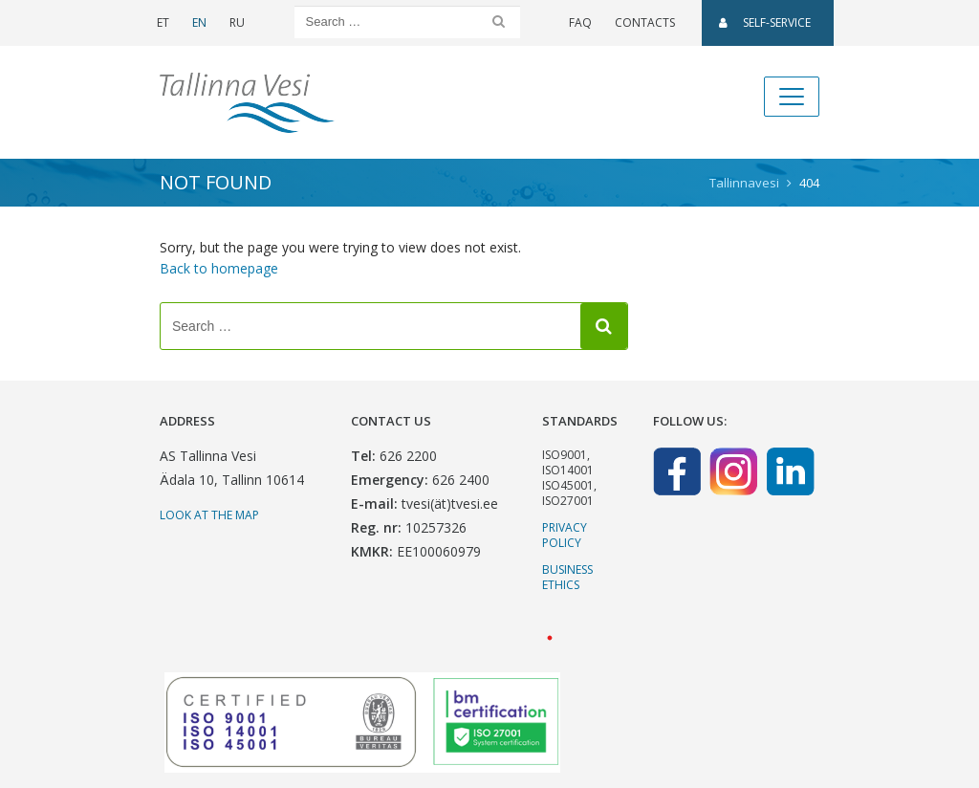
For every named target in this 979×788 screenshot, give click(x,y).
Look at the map (209, 515)
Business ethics (567, 577)
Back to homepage (219, 268)
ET (163, 22)
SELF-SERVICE (765, 22)
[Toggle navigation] (791, 97)
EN (199, 22)
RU (237, 22)
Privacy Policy (564, 535)
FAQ (580, 22)
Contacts (645, 22)
